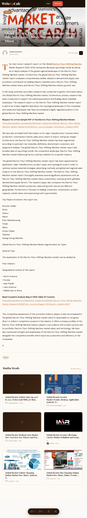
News (6, 357)
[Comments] (41, 512)
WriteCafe (11, 3)
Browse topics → (76, 369)
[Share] (55, 512)
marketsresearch (15, 52)
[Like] (32, 512)
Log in (48, 4)
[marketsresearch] (5, 53)
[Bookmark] (49, 512)
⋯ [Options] (81, 53)
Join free (57, 4)
